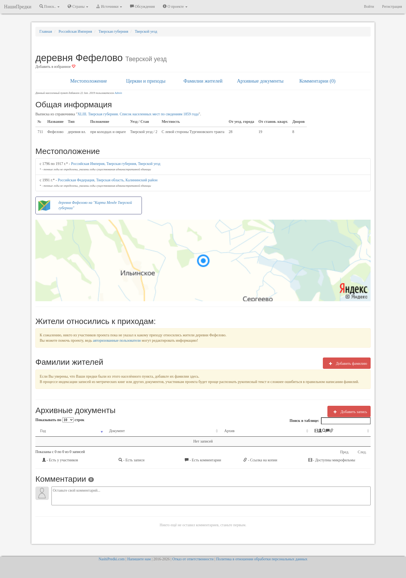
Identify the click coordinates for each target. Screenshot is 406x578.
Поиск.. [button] (49, 6)
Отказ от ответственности (192, 559)
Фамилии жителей (203, 81)
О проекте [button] (175, 6)
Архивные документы (260, 81)
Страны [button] (78, 6)
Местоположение (88, 81)
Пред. (344, 452)
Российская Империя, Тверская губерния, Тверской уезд (115, 164)
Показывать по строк (59, 419)
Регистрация (392, 7)
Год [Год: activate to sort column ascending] (43, 431)
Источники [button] (109, 6)
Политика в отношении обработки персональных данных (261, 559)
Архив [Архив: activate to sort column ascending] (198, 431)
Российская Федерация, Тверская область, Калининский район (108, 180)
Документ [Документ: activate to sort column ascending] (105, 431)
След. (362, 452)
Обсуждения (142, 6)
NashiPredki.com (112, 559)
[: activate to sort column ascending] (317, 431)
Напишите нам (139, 559)
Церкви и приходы (145, 81)
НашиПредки (17, 6)
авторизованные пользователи (117, 340)
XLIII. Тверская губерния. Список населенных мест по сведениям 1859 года (138, 114)
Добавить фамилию (346, 363)
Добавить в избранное (55, 67)
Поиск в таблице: (330, 420)
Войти (369, 7)
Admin (118, 92)
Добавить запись (349, 411)
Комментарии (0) (317, 81)
